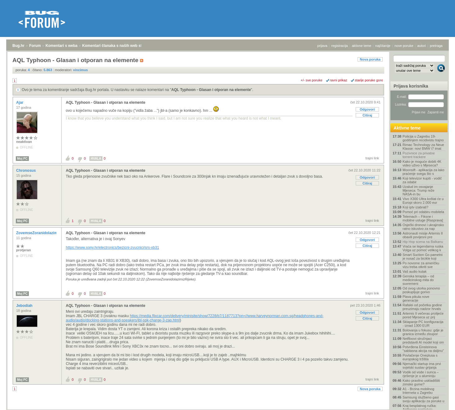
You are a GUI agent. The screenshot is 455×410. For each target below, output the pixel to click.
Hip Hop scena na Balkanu (423, 242)
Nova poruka (370, 59)
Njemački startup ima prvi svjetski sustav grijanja (422, 365)
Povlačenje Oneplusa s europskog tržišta (420, 357)
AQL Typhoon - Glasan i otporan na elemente (211, 90)
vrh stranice (438, 401)
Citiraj (367, 115)
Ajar (20, 102)
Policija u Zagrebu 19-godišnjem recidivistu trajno (423, 138)
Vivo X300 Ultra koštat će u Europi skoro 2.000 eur (423, 200)
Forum (35, 45)
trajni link (372, 158)
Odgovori (367, 109)
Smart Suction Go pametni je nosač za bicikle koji (423, 256)
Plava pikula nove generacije (416, 298)
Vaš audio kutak (414, 271)
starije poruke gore (369, 80)
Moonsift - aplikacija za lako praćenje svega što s (423, 171)
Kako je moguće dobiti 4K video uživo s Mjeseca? (422, 163)
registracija (339, 46)
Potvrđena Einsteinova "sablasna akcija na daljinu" (423, 349)
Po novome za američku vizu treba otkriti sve (421, 265)
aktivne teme (361, 46)
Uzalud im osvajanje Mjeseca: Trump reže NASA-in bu (419, 190)
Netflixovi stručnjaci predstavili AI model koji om (423, 340)
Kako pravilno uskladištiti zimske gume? (421, 382)
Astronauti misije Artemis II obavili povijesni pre (423, 235)
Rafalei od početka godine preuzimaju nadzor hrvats (422, 307)
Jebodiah (25, 305)
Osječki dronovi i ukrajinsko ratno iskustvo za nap (423, 226)
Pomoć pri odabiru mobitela (423, 212)
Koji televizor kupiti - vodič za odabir (422, 180)
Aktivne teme (407, 127)
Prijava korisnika (411, 86)
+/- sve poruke (311, 80)
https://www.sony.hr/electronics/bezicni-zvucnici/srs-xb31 (112, 247)
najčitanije (382, 46)
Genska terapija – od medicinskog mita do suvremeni (418, 279)
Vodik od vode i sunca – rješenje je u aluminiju (421, 374)
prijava (322, 46)
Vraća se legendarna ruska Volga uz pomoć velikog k (423, 248)
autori (421, 46)
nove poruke (403, 46)
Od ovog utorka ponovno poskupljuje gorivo (421, 290)
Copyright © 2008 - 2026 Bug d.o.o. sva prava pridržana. (227, 408)
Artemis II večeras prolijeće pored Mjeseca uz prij (423, 315)
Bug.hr (18, 45)
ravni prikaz (338, 80)
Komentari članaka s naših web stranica (117, 45)
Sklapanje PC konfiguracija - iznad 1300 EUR (423, 323)
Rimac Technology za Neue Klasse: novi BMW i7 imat (423, 146)
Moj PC (22, 158)
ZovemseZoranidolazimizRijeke (44, 233)
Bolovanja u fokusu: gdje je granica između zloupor (423, 332)
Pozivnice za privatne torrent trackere (419, 155)
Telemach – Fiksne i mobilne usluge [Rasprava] (423, 218)
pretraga (436, 46)
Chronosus (26, 170)
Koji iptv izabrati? (415, 207)
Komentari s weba (62, 45)
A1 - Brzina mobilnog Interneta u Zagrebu (418, 390)
